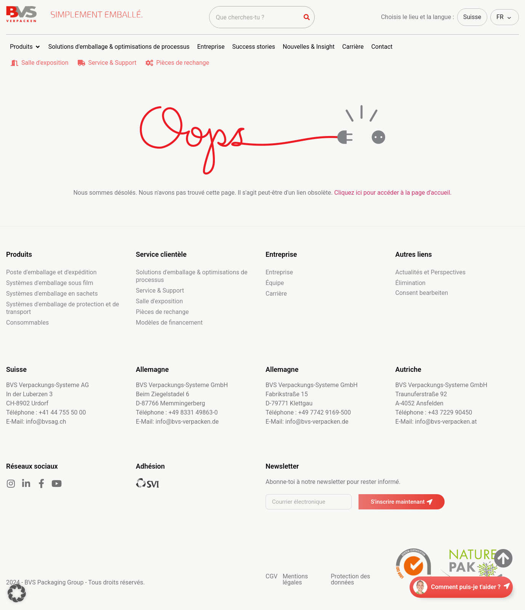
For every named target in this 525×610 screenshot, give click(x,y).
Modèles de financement (169, 322)
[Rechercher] (306, 17)
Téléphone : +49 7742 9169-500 (308, 412)
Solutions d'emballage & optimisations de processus (192, 276)
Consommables (27, 322)
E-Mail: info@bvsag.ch (36, 421)
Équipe (275, 283)
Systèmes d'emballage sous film (49, 283)
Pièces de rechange (182, 62)
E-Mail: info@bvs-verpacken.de (177, 421)
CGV (272, 576)
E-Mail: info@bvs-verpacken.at (436, 421)
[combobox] (254, 17)
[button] (17, 593)
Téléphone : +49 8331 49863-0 (177, 412)
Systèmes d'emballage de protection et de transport (62, 308)
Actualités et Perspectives (430, 272)
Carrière (276, 293)
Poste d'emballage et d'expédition (51, 272)
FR (500, 17)
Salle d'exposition (45, 62)
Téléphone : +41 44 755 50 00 (46, 412)
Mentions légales (295, 579)
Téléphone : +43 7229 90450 (433, 412)
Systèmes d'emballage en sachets (52, 293)
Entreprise (279, 272)
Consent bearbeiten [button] (421, 292)
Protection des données (350, 579)
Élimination (410, 283)
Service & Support (112, 62)
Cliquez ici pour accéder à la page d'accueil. (392, 192)
